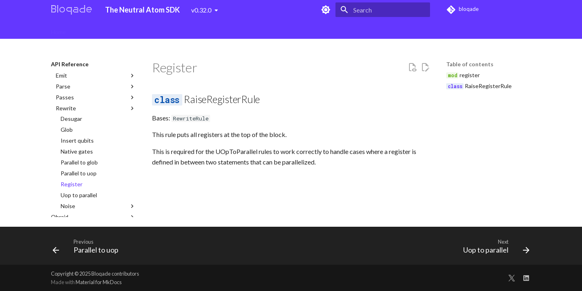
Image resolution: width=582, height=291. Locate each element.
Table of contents (469, 64)
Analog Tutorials (243, 29)
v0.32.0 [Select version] (201, 10)
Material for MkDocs (99, 282)
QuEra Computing (390, 29)
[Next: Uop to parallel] (494, 248)
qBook (282, 29)
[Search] (382, 9)
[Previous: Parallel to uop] (88, 248)
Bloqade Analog (193, 29)
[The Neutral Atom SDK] (71, 10)
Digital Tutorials (143, 29)
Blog (352, 29)
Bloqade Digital (95, 29)
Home (58, 29)
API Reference (318, 29)
